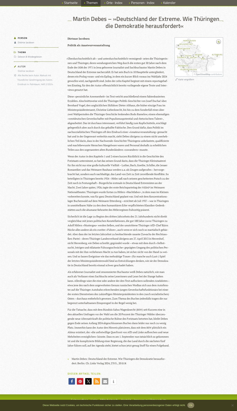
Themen (92, 2)
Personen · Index (142, 2)
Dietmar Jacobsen (24, 42)
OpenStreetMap (203, 74)
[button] (72, 381)
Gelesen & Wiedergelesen (28, 56)
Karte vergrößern (184, 79)
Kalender (169, 2)
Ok (190, 405)
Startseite (71, 2)
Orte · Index (114, 2)
